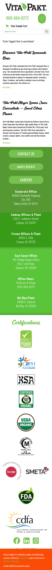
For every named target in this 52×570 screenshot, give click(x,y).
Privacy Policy (24, 557)
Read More (6, 87)
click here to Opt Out (11, 561)
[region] (26, 559)
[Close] (49, 551)
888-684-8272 (17, 18)
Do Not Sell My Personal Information (16, 565)
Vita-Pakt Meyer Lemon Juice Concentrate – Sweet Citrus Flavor (25, 108)
